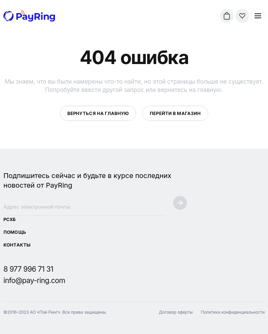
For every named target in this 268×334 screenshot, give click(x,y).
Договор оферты (175, 312)
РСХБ (9, 219)
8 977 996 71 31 (28, 269)
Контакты (17, 245)
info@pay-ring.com (34, 280)
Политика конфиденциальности (233, 312)
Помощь (14, 232)
